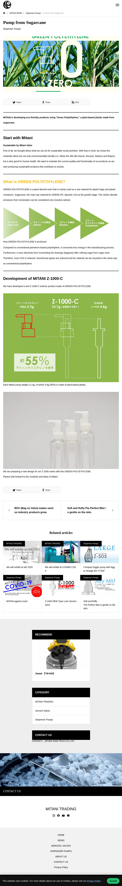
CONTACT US (61, 864)
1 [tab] (54, 665)
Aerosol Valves (42, 711)
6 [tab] (68, 665)
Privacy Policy (61, 869)
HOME (61, 837)
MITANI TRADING (14, 543)
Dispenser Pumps (12, 29)
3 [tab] (60, 665)
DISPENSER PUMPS (61, 853)
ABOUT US (61, 858)
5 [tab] (65, 665)
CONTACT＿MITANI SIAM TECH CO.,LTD (53, 742)
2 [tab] (57, 665)
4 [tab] (63, 665)
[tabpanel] (61, 660)
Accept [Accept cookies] (113, 881)
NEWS (61, 842)
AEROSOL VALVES (61, 847)
